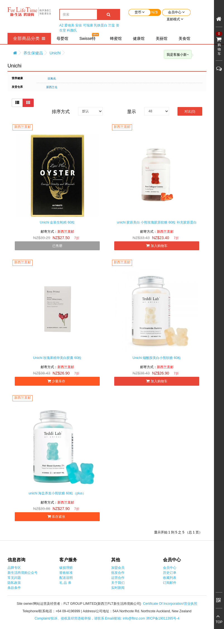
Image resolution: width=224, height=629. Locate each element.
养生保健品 (33, 53)
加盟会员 (118, 568)
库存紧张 (57, 516)
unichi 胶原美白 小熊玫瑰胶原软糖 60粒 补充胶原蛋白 (156, 222)
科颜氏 (72, 30)
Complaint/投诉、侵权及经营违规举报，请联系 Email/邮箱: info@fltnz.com (90, 618)
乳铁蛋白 (100, 25)
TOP (219, 622)
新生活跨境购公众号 (23, 573)
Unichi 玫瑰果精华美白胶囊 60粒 (57, 358)
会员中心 (169, 568)
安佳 (78, 25)
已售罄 (57, 246)
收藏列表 (169, 578)
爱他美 (69, 25)
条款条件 (14, 588)
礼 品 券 (65, 583)
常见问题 (14, 578)
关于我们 (118, 583)
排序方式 (61, 111)
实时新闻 (118, 588)
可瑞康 (88, 25)
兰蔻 (111, 25)
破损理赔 (66, 568)
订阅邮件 (169, 583)
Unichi (55, 53)
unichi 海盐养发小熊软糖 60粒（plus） (57, 493)
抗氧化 (52, 78)
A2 (61, 25)
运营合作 (118, 578)
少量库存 (57, 381)
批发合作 (118, 573)
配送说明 (66, 578)
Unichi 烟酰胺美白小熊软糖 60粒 (157, 358)
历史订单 (169, 573)
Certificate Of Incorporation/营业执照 (170, 604)
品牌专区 (14, 568)
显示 (131, 111)
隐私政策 (14, 583)
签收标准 (66, 573)
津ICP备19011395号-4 (162, 618)
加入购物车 (156, 246)
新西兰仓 (51, 87)
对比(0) (189, 111)
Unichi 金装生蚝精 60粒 (57, 222)
